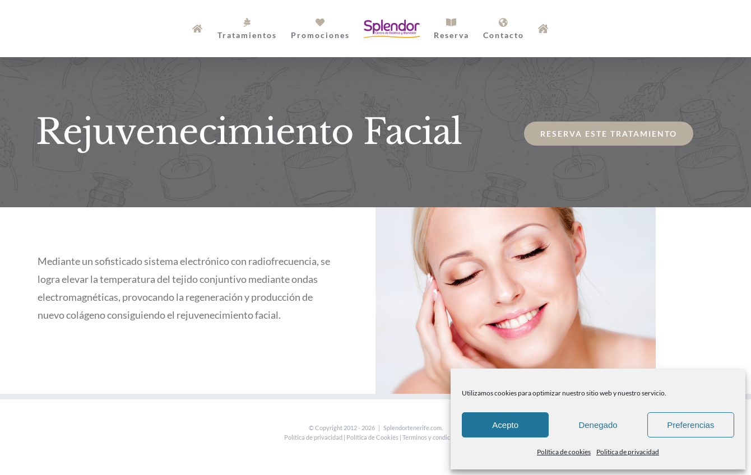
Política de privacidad (313, 437)
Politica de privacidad (627, 452)
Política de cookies (564, 452)
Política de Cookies (372, 437)
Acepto (505, 425)
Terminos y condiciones (433, 437)
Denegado (597, 425)
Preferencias (690, 425)
